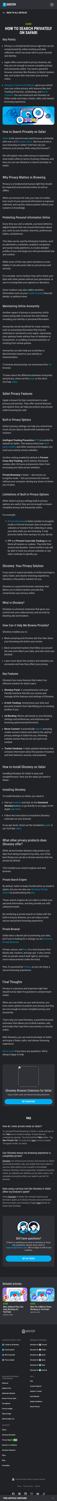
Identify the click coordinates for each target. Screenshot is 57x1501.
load (39, 1203)
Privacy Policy (28, 1486)
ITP (37, 440)
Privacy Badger (7, 1409)
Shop (4, 1455)
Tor (50, 364)
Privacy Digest (8, 1360)
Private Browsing (16, 521)
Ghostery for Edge (37, 1365)
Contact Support (35, 1386)
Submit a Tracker (36, 1391)
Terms (19, 1486)
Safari (6, 138)
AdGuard (5, 1383)
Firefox (27, 966)
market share (25, 141)
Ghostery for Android (38, 1370)
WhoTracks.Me (8, 1355)
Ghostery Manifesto (9, 1435)
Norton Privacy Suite (9, 1398)
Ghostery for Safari (38, 1355)
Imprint (37, 1486)
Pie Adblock (6, 1403)
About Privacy (35, 1406)
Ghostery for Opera (38, 1360)
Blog (3, 1460)
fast (25, 949)
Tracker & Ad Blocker (10, 1345)
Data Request (34, 1396)
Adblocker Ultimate (8, 1393)
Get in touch (9, 1051)
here (33, 1140)
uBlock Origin (6, 1414)
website (17, 802)
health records (35, 293)
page (32, 378)
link (32, 892)
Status (4, 1430)
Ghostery (7, 1161)
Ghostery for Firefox (38, 1350)
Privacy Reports (9, 1440)
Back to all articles (15, 12)
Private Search (8, 1350)
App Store (16, 809)
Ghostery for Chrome (38, 1345)
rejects (38, 729)
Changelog (6, 1465)
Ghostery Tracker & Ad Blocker (19, 85)
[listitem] (15, 1302)
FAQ (31, 1381)
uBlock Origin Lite (8, 1419)
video (14, 382)
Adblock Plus (6, 1388)
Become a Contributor (9, 1445)
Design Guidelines (36, 1401)
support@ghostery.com (16, 1247)
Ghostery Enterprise (8, 1450)
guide (47, 825)
